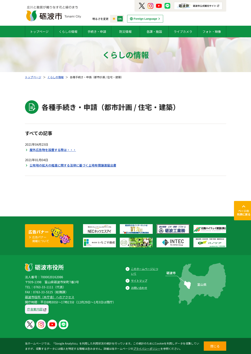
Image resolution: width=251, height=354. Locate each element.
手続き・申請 (96, 31)
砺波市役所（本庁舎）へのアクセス (49, 297)
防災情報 (125, 31)
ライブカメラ (183, 31)
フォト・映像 (211, 31)
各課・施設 (154, 31)
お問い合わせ (139, 288)
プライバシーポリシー (146, 349)
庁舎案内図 (35, 309)
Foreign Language (145, 18)
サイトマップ (139, 281)
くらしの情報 (68, 31)
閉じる (215, 346)
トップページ (39, 31)
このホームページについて (144, 271)
